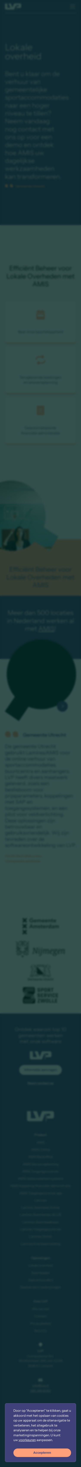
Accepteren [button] (42, 1452)
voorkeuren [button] (27, 1440)
